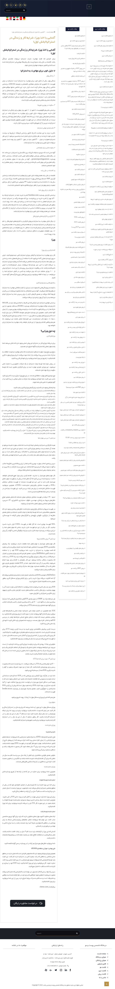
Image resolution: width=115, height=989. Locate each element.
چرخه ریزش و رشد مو (78, 139)
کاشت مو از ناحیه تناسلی (77, 257)
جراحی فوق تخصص (79, 202)
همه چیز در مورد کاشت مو (77, 41)
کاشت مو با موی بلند (78, 392)
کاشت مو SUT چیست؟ (77, 227)
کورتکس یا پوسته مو (78, 558)
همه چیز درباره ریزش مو (77, 508)
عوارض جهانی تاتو (107, 219)
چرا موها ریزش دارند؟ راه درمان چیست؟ (73, 586)
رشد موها (81, 543)
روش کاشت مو (80, 242)
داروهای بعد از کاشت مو (77, 337)
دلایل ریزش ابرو (107, 277)
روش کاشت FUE (79, 217)
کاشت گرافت (80, 53)
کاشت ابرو (103, 970)
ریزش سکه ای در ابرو (106, 297)
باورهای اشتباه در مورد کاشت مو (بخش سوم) (72, 410)
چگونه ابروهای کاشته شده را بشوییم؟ (101, 128)
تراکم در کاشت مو (79, 553)
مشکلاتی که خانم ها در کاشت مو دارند (74, 447)
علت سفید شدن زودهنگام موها (75, 312)
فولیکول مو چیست (79, 212)
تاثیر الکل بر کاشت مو (78, 372)
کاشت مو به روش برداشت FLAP (75, 437)
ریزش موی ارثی (79, 317)
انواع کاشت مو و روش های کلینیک (74, 247)
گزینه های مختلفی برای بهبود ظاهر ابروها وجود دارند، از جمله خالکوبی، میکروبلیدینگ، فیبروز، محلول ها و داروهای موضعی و (101, 161)
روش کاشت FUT (79, 222)
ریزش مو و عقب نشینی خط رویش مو (74, 563)
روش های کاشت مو (79, 377)
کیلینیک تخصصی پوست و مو (76, 144)
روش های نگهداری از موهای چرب (75, 548)
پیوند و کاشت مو (107, 176)
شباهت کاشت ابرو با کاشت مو (103, 224)
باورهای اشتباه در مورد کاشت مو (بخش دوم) (72, 415)
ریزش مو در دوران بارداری (77, 262)
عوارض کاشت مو (79, 169)
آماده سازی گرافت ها (78, 63)
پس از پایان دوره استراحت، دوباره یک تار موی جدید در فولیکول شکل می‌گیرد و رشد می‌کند (73, 127)
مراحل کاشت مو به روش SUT (76, 96)
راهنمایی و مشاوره (79, 164)
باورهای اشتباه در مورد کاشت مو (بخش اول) (72, 420)
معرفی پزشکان (101, 960)
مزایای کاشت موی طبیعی (77, 179)
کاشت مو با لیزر (80, 272)
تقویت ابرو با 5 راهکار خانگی (104, 287)
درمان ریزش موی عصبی (77, 267)
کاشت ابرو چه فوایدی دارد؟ (104, 272)
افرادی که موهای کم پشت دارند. (75, 159)
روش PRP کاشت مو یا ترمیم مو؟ (75, 387)
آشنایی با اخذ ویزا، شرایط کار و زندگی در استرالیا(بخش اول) (28, 32)
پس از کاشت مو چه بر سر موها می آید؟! (73, 498)
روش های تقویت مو (78, 307)
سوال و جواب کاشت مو (78, 232)
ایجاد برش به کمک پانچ (78, 91)
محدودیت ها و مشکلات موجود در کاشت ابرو (100, 204)
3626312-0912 (52, 965)
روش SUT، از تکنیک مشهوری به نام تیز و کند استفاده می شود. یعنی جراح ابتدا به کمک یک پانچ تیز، (73, 84)
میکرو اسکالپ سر (79, 282)
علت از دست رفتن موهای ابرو (103, 209)
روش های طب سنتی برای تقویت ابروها (101, 199)
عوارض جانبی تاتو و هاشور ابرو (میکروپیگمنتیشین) (104, 193)
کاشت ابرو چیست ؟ (106, 107)
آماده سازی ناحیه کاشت (78, 149)
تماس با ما (103, 977)
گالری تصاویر (102, 964)
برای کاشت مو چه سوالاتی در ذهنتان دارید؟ (72, 485)
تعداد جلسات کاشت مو (78, 109)
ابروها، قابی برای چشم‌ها (105, 61)
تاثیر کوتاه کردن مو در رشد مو (76, 327)
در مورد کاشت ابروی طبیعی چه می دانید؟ (101, 244)
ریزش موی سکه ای (79, 277)
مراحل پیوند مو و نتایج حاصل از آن (74, 397)
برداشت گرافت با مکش (77, 76)
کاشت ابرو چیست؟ (106, 140)
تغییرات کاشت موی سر (78, 134)
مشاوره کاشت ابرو (107, 36)
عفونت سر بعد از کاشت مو (77, 332)
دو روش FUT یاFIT (78, 114)
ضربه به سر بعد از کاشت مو (76, 302)
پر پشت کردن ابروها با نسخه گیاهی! (102, 282)
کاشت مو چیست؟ (79, 237)
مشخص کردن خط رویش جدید (76, 58)
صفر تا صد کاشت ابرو (106, 87)
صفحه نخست (50, 32)
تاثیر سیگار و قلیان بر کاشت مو (75, 347)
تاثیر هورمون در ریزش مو (77, 287)
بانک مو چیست (80, 357)
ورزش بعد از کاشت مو (78, 362)
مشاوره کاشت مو (79, 36)
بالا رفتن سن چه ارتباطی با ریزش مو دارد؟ (73, 520)
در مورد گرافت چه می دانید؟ (76, 480)
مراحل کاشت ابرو (107, 56)
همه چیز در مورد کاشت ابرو (104, 41)
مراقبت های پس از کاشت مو (76, 591)
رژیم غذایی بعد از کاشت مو (76, 367)
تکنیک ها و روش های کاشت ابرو (103, 46)
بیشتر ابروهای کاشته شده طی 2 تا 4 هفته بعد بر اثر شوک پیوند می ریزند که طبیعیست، (101, 134)
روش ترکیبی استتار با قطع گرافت (75, 184)
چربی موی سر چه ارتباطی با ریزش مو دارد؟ (72, 538)
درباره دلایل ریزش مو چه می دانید (75, 581)
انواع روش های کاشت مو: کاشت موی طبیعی (72, 470)
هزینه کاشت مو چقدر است (77, 352)
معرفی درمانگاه (101, 957)
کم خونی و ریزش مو (78, 297)
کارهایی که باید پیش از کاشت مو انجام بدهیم (72, 460)
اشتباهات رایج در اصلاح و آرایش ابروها (101, 292)
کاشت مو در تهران (79, 207)
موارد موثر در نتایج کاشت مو (76, 526)
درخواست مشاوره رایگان (28, 903)
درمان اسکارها (80, 154)
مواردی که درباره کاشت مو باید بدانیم (74, 382)
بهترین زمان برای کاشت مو (77, 342)
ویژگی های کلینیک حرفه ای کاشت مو (74, 322)
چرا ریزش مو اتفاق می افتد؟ (76, 442)
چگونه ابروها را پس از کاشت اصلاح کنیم (101, 186)
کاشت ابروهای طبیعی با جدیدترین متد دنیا (100, 214)
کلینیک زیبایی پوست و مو (77, 252)
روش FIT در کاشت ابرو (105, 259)
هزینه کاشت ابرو (107, 181)
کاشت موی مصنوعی (79, 465)
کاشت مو (81, 197)
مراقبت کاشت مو (79, 174)
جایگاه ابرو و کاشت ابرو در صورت (102, 249)
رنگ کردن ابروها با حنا (106, 302)
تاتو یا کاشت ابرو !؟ (106, 51)
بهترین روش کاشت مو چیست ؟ (75, 119)
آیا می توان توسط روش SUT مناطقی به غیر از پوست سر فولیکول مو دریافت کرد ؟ (73, 47)
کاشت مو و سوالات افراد (77, 503)
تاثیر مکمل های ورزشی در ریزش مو (74, 292)
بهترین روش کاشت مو (78, 425)
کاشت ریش (102, 974)
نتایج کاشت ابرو (107, 254)
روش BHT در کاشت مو (77, 568)
